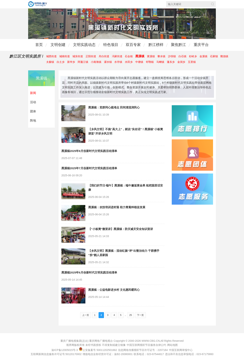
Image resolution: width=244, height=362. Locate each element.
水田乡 (129, 61)
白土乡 (61, 61)
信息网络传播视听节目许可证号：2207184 (143, 349)
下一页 (140, 315)
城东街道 (77, 56)
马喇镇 (160, 61)
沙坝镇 (172, 56)
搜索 (212, 4)
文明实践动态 (84, 45)
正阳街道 (91, 56)
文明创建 (58, 45)
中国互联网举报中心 (181, 349)
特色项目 (110, 45)
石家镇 (214, 56)
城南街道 (64, 56)
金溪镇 (203, 56)
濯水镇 (108, 61)
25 (130, 315)
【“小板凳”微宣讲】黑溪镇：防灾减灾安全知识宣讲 (120, 229)
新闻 (33, 93)
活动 (33, 102)
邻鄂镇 (150, 61)
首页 (39, 45)
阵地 (33, 120)
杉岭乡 (193, 56)
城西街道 (51, 56)
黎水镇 (161, 56)
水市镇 (118, 61)
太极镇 (50, 61)
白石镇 (182, 56)
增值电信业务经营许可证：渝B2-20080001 (108, 354)
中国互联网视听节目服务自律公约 (146, 344)
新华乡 (71, 61)
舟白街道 (104, 56)
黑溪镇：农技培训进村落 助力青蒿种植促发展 (116, 207)
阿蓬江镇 (83, 61)
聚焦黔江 (178, 45)
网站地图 (172, 344)
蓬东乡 (171, 61)
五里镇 (192, 61)
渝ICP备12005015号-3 (64, 349)
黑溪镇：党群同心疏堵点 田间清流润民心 (114, 107)
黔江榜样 (155, 45)
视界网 (37, 4)
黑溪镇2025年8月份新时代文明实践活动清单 (89, 150)
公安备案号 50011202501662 (98, 349)
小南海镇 (96, 61)
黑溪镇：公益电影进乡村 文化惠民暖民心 (114, 289)
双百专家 (133, 45)
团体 (33, 111)
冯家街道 (117, 56)
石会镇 (129, 56)
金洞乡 (181, 61)
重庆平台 (201, 45)
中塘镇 (139, 61)
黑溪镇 (139, 56)
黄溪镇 (151, 56)
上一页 (85, 315)
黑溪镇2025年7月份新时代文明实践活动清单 (89, 168)
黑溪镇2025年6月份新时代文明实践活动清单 (89, 272)
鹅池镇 (224, 56)
